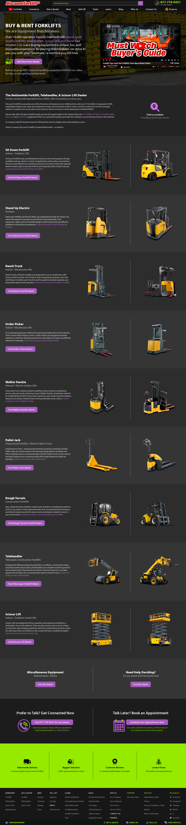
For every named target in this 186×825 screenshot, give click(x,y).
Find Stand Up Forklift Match (22, 235)
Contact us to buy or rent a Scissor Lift (21, 633)
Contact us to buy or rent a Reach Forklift (51, 282)
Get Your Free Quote (28, 61)
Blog (121, 9)
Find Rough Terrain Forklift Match (25, 523)
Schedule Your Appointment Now (147, 722)
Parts (95, 9)
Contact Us (151, 9)
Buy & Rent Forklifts (33, 25)
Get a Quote (53, 9)
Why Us (134, 9)
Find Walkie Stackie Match (21, 409)
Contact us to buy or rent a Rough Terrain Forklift (42, 514)
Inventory (34, 9)
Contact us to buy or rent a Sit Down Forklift (24, 169)
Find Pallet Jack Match (19, 467)
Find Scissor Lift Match (19, 641)
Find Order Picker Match (20, 349)
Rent (68, 9)
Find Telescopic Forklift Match (23, 583)
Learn (108, 9)
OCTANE (95, 114)
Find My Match (45, 684)
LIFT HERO (87, 114)
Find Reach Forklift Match (21, 291)
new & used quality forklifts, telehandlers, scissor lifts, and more (43, 39)
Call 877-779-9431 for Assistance (52, 722)
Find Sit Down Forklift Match (22, 177)
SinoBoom (22, 117)
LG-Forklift (104, 114)
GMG (112, 114)
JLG (11, 117)
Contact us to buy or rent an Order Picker (41, 340)
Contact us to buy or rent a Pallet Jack (29, 459)
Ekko (7, 117)
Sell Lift (82, 9)
